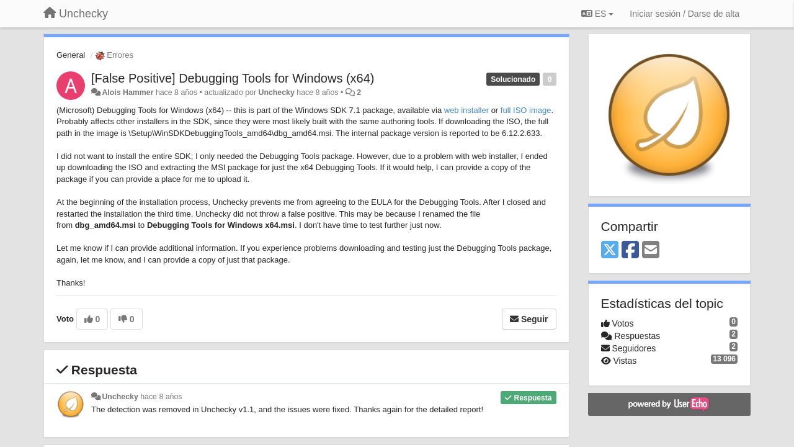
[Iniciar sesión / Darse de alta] (684, 13)
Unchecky (277, 92)
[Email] (650, 250)
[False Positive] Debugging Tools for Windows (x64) (233, 78)
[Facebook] (630, 250)
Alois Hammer (127, 92)
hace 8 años (161, 396)
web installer (466, 110)
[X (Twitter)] (609, 250)
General (70, 55)
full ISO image (526, 110)
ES (597, 14)
